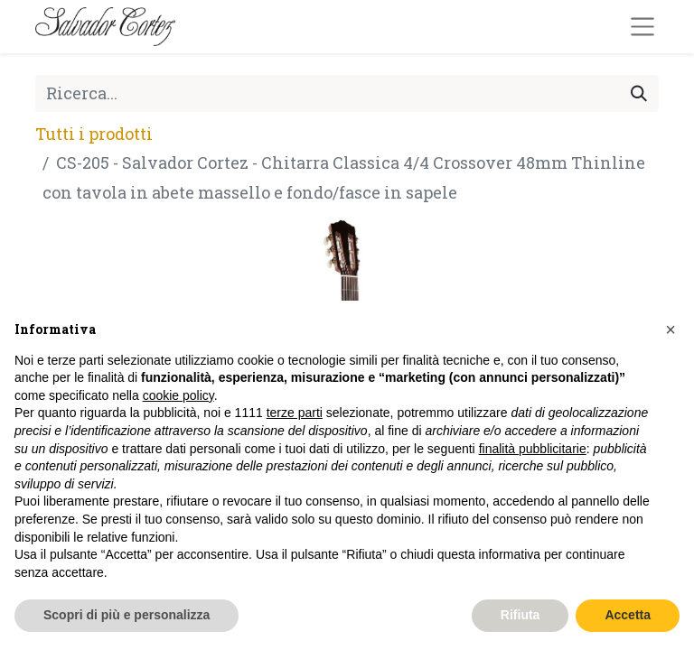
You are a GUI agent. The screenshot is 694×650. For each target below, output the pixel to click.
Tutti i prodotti (94, 133)
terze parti (295, 412)
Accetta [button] (628, 615)
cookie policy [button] (178, 395)
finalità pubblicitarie (532, 448)
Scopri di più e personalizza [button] (126, 615)
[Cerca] (639, 93)
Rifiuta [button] (520, 615)
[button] (670, 329)
